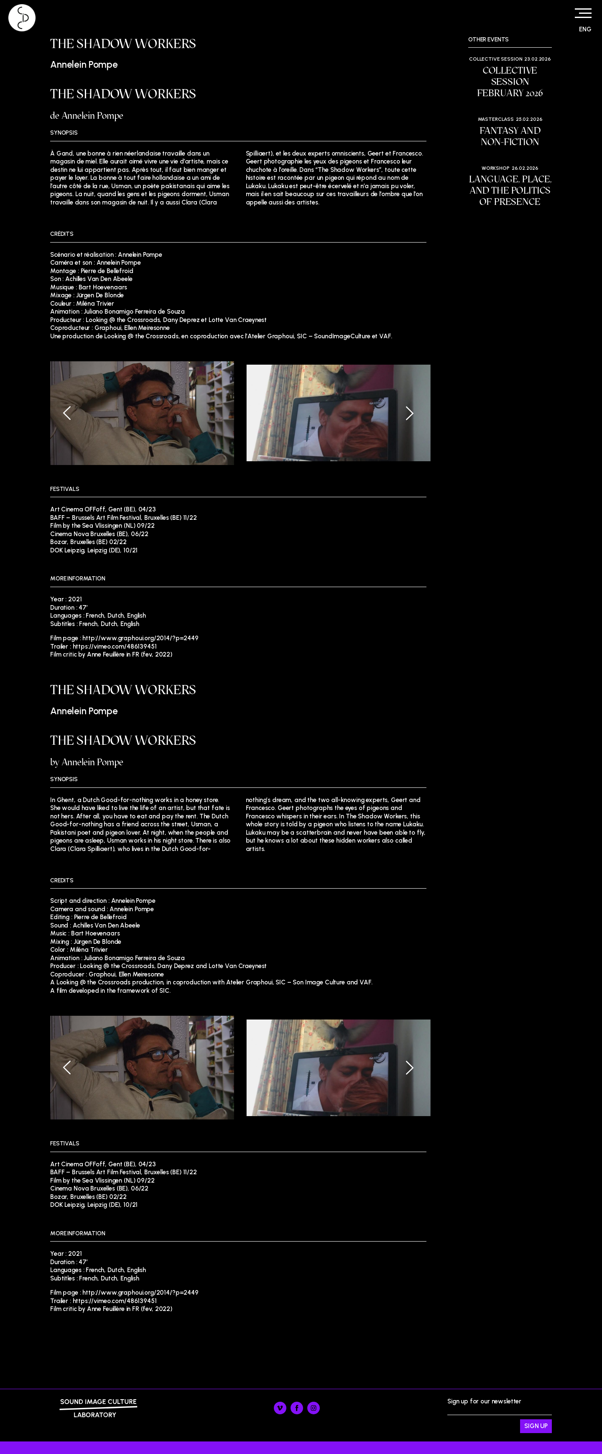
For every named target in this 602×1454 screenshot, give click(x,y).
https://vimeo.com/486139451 (115, 646)
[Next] (403, 413)
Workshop (496, 168)
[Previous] (73, 413)
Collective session (495, 59)
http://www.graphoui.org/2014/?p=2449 (140, 638)
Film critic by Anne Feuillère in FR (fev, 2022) (111, 654)
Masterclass (496, 119)
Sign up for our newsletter (499, 1416)
